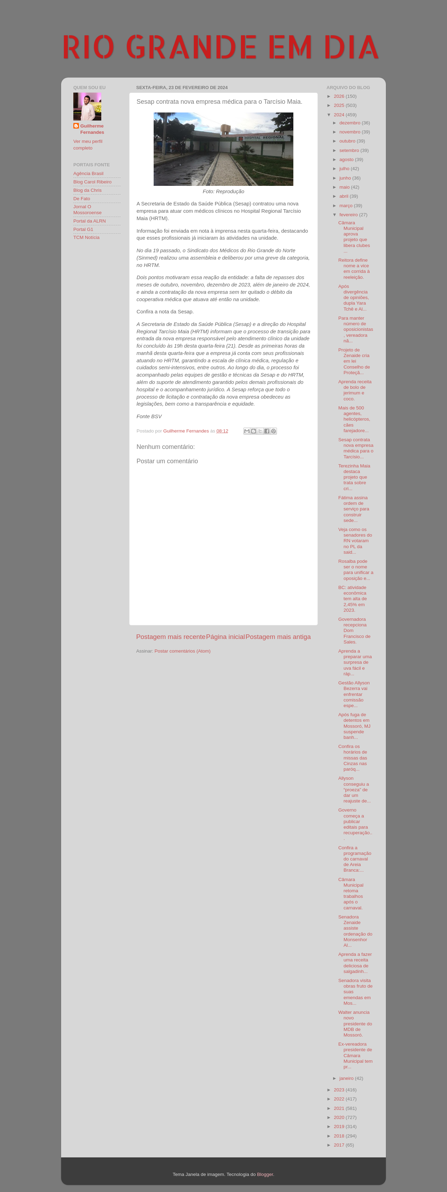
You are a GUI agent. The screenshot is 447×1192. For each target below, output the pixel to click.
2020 (340, 1117)
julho (345, 168)
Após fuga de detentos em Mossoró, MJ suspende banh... (354, 726)
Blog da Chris (87, 190)
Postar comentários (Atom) (183, 651)
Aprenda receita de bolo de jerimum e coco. (355, 390)
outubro (348, 141)
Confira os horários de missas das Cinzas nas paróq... (352, 758)
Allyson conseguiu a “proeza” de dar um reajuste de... (354, 790)
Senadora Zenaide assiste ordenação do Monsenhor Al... (355, 931)
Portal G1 (83, 229)
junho (345, 178)
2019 (340, 1126)
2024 (340, 114)
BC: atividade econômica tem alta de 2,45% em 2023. (352, 599)
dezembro (350, 122)
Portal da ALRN (89, 221)
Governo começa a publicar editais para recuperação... (355, 824)
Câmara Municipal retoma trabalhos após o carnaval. (351, 893)
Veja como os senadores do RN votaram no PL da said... (355, 541)
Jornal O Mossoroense (87, 209)
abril (344, 196)
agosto (347, 159)
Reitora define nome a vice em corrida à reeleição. (354, 268)
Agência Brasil (88, 173)
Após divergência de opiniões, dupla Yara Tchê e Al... (353, 298)
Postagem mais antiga (278, 636)
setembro (349, 150)
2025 (340, 105)
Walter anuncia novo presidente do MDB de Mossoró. (355, 1024)
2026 (340, 96)
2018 (340, 1136)
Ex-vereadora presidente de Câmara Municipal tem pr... (355, 1055)
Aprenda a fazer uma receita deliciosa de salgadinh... (355, 963)
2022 (340, 1099)
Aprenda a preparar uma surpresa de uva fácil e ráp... (355, 662)
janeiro (347, 1078)
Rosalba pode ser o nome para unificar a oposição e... (356, 570)
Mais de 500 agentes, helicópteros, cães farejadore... (354, 419)
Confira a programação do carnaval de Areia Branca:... (355, 859)
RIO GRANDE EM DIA (220, 45)
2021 (340, 1108)
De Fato (81, 198)
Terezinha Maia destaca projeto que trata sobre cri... (354, 477)
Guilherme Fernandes (92, 129)
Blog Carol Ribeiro (92, 181)
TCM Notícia (86, 237)
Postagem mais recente (170, 636)
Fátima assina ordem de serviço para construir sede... (353, 509)
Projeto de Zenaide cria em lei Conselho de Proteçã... (354, 361)
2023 (340, 1089)
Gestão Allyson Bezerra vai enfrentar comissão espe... (354, 694)
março (346, 205)
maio (345, 187)
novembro (350, 132)
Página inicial (225, 636)
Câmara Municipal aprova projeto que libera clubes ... (354, 237)
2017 (340, 1145)
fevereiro (349, 214)
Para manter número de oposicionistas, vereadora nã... (355, 329)
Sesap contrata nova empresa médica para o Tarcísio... (356, 448)
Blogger (265, 1174)
